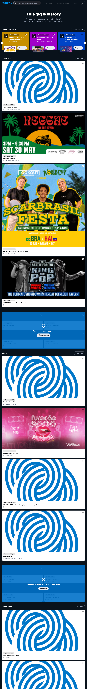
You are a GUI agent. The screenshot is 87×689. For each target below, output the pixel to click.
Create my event (40, 656)
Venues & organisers (63, 3)
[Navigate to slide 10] (43, 54)
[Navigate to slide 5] (36, 54)
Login (53, 646)
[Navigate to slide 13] (47, 54)
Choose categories (43, 313)
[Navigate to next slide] (85, 43)
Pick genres (43, 422)
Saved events (9, 654)
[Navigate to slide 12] (45, 54)
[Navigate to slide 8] (40, 54)
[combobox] (27, 3)
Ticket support (9, 661)
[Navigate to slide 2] (32, 54)
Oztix (75, 3)
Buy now (22, 48)
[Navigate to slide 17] (52, 54)
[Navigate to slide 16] (51, 54)
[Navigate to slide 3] (33, 54)
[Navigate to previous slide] (2, 43)
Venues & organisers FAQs (43, 659)
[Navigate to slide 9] (41, 54)
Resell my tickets (9, 664)
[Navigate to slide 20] (56, 54)
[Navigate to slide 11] (44, 54)
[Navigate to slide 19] (55, 54)
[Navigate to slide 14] (48, 54)
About (78, 649)
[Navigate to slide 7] (38, 54)
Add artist (43, 175)
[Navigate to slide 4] (34, 54)
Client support (40, 662)
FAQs (78, 651)
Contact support (18, 647)
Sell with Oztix (40, 653)
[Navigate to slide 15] (49, 54)
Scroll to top (43, 624)
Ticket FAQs (8, 659)
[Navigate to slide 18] (53, 54)
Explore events (9, 651)
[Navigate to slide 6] (37, 54)
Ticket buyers (48, 3)
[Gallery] (43, 43)
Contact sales (57, 650)
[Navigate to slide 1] (30, 54)
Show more (79, 58)
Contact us (79, 655)
